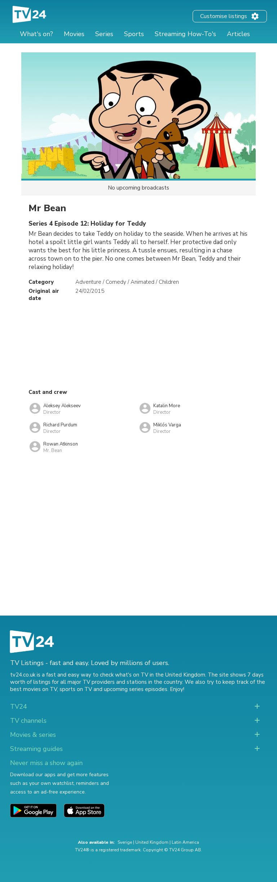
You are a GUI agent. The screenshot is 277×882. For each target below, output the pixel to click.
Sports (134, 34)
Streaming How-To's (185, 34)
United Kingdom (151, 842)
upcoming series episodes (135, 689)
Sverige (125, 842)
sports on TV (76, 689)
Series (104, 34)
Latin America (185, 842)
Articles (238, 34)
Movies (74, 34)
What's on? (36, 34)
